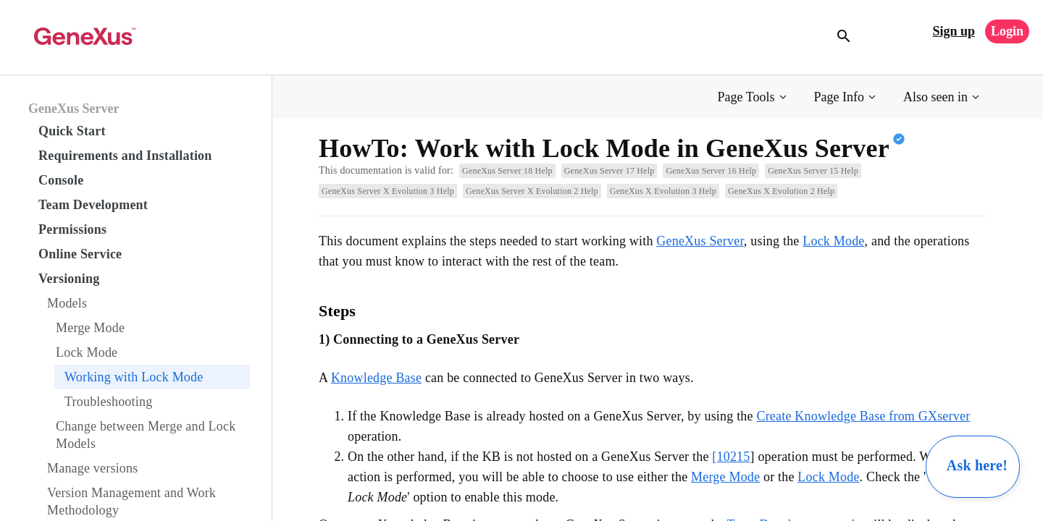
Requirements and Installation (125, 155)
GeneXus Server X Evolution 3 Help (388, 191)
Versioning (68, 278)
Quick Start (72, 131)
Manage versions (92, 468)
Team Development (93, 205)
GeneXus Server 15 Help (813, 171)
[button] (753, 97)
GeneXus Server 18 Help (507, 171)
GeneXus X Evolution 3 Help (663, 191)
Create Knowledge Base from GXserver (863, 416)
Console (60, 180)
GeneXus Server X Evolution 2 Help (532, 191)
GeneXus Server (73, 108)
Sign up (953, 31)
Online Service (80, 254)
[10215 (731, 456)
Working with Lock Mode (133, 377)
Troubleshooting (108, 401)
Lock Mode (86, 352)
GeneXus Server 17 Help (609, 171)
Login (1007, 31)
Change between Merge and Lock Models (145, 435)
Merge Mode (90, 328)
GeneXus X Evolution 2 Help (781, 191)
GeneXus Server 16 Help (711, 171)
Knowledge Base (376, 377)
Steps (337, 311)
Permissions (72, 229)
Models (67, 303)
